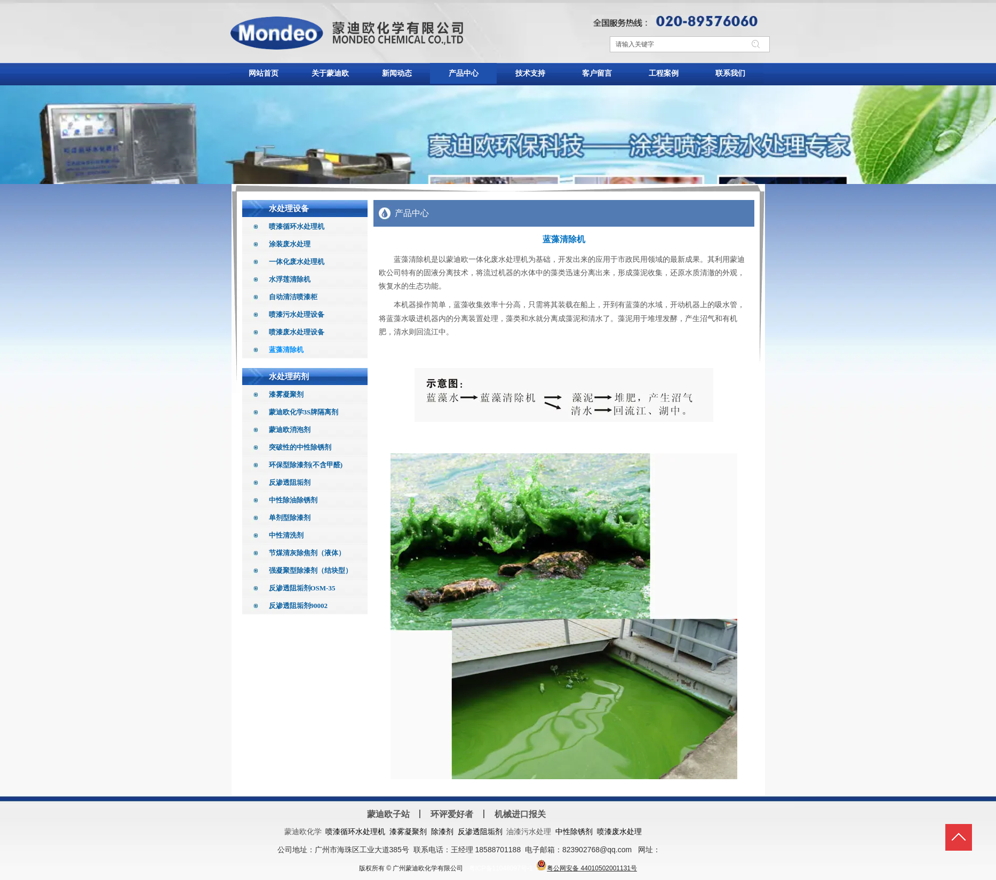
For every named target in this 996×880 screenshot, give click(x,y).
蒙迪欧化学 (303, 832)
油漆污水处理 (528, 832)
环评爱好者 (452, 814)
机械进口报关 (520, 814)
